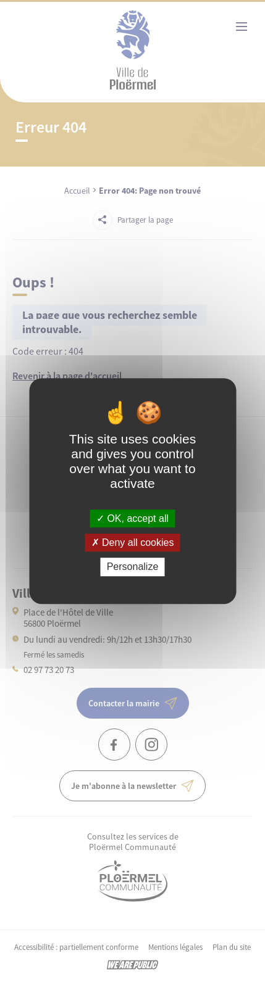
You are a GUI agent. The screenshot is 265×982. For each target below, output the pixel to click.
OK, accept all (132, 518)
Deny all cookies (132, 542)
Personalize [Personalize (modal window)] (133, 567)
